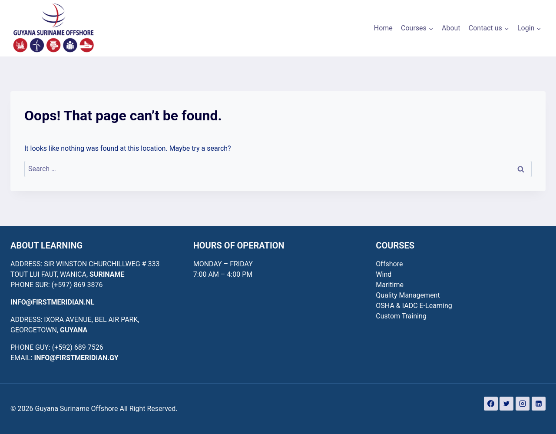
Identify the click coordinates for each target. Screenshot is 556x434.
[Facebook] (491, 404)
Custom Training (401, 316)
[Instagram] (523, 404)
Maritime (390, 285)
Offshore (389, 264)
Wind (383, 274)
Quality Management (408, 295)
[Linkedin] (539, 404)
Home (383, 28)
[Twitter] (506, 404)
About (451, 28)
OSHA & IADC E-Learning (414, 305)
